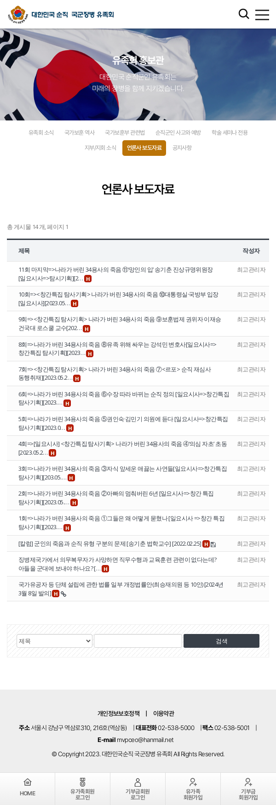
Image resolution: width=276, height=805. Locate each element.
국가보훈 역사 (79, 132)
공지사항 (182, 147)
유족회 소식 (41, 132)
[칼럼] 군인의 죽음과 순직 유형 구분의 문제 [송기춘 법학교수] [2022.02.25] (110, 543)
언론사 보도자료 (144, 147)
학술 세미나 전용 (229, 132)
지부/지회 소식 (100, 147)
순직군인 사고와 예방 (178, 132)
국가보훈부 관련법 (124, 132)
